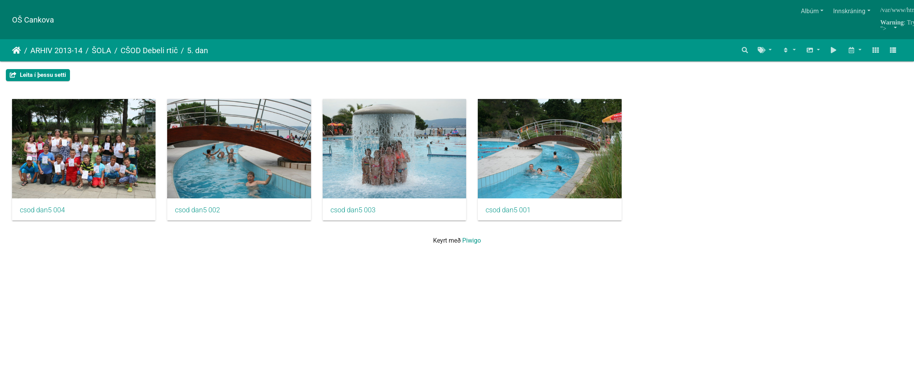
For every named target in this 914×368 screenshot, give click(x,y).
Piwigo (471, 244)
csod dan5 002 (204, 214)
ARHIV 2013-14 (56, 50)
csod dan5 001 (527, 214)
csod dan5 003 (365, 214)
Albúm (810, 11)
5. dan (197, 50)
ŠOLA (101, 50)
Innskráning (849, 11)
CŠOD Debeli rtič (149, 50)
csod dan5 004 (42, 214)
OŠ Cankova (33, 19)
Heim (16, 50)
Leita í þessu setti (38, 74)
